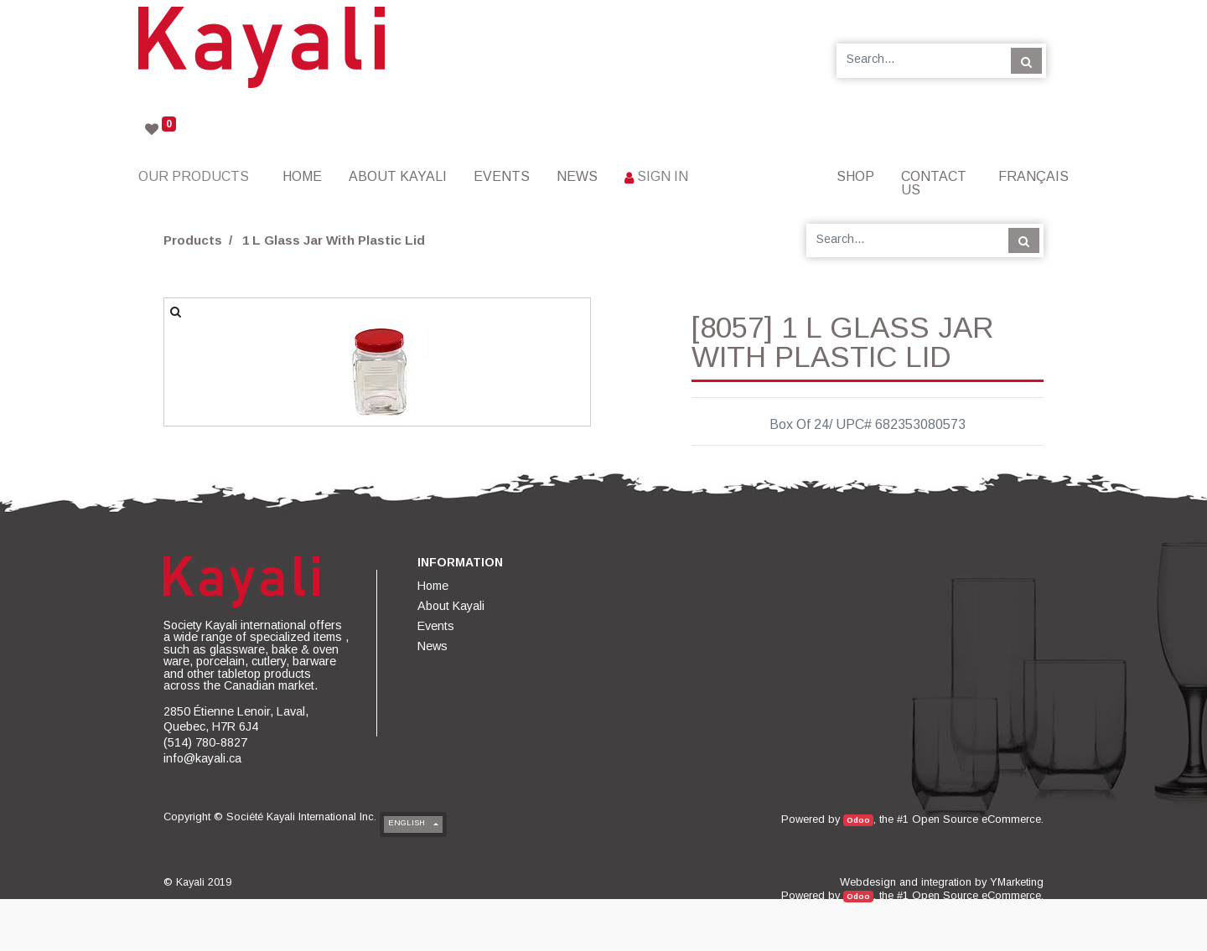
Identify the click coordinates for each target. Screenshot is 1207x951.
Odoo (858, 819)
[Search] (1026, 60)
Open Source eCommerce (976, 819)
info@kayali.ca (202, 758)
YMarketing (1017, 882)
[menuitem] (302, 176)
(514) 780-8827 (205, 742)
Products (192, 240)
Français (1033, 176)
